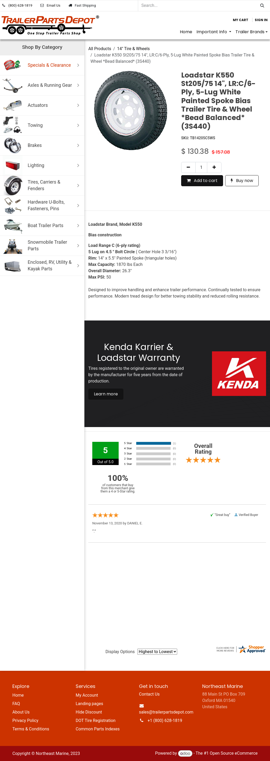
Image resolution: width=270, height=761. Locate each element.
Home (18, 695)
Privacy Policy (25, 720)
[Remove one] (188, 167)
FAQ (16, 703)
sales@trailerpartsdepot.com (166, 712)
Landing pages (89, 703)
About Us (21, 712)
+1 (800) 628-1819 (165, 720)
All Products (99, 48)
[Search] (262, 5)
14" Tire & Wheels (133, 48)
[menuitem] (186, 32)
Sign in (261, 20)
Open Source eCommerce (234, 753)
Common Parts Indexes (98, 728)
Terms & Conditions (30, 728)
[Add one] (214, 167)
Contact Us (149, 694)
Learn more (106, 394)
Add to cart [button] (202, 181)
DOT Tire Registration (95, 720)
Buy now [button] (242, 181)
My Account (87, 695)
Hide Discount (89, 712)
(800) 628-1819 (20, 5)
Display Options (120, 651)
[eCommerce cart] (240, 20)
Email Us (53, 5)
